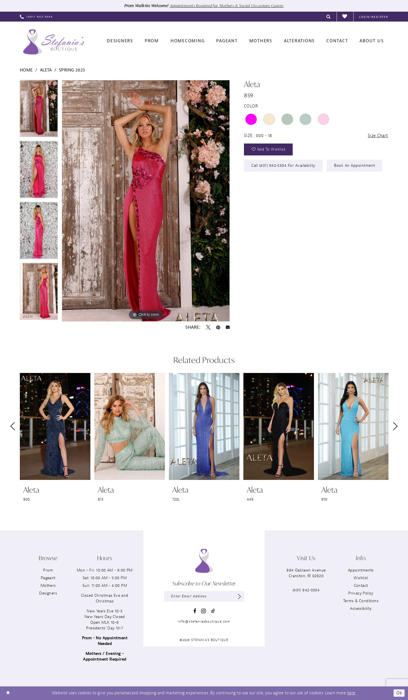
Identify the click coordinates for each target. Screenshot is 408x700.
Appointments (361, 570)
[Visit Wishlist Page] (345, 17)
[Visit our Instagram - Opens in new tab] (203, 611)
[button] (373, 16)
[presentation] (55, 426)
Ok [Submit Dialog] (399, 693)
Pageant (48, 577)
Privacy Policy (360, 593)
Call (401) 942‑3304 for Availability (284, 165)
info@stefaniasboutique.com (204, 621)
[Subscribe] (240, 596)
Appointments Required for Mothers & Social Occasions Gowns (226, 6)
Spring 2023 (72, 70)
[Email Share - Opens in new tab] (228, 327)
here (351, 693)
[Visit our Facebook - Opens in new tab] (194, 611)
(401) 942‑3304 (306, 590)
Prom (48, 570)
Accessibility (360, 608)
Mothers (48, 585)
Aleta (46, 70)
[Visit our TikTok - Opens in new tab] (213, 611)
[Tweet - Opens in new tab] (208, 327)
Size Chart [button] (378, 136)
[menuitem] (36, 16)
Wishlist (361, 577)
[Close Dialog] (8, 693)
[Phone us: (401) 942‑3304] (36, 16)
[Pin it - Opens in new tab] (218, 327)
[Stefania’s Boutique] (53, 42)
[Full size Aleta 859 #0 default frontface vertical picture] (146, 200)
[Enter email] (204, 596)
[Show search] (329, 16)
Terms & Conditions (361, 600)
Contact (361, 585)
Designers (48, 593)
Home (26, 70)
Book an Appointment (355, 165)
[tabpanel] (39, 110)
